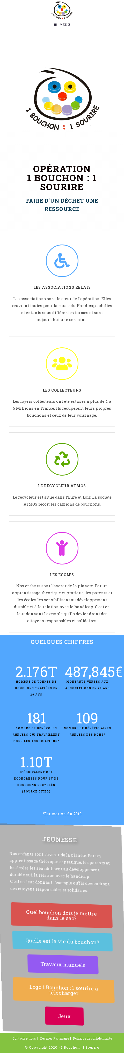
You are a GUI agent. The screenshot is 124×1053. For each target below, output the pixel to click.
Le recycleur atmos (62, 485)
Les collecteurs (62, 390)
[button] (61, 915)
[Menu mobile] (62, 24)
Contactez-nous (24, 1038)
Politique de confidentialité (92, 1038)
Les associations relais (62, 287)
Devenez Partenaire (54, 1038)
